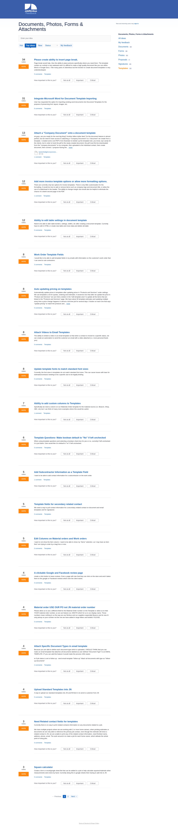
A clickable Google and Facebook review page (58, 573)
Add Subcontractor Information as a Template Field (61, 472)
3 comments (38, 264)
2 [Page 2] (68, 796)
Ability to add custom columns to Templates (57, 403)
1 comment (37, 157)
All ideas (122, 38)
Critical (94, 80)
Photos (121, 55)
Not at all (68, 80)
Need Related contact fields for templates (56, 721)
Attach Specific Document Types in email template (60, 646)
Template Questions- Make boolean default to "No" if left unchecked (70, 437)
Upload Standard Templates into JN (53, 689)
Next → (74, 796)
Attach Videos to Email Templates (52, 332)
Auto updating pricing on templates (53, 289)
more (70, 147)
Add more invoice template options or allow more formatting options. (70, 181)
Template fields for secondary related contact (58, 504)
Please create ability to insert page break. (56, 59)
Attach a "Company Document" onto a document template (65, 133)
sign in (136, 23)
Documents (123, 47)
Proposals (122, 60)
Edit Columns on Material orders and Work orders (60, 538)
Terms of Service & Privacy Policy (89, 823)
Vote (23, 66)
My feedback (66, 45)
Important (81, 80)
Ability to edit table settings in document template (60, 220)
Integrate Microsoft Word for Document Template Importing (65, 98)
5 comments (38, 74)
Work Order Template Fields (49, 254)
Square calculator (43, 767)
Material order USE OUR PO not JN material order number (64, 607)
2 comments (38, 665)
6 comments (38, 108)
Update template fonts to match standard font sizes (61, 369)
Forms (121, 51)
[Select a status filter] (51, 45)
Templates (47, 74)
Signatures (123, 64)
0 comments (38, 230)
